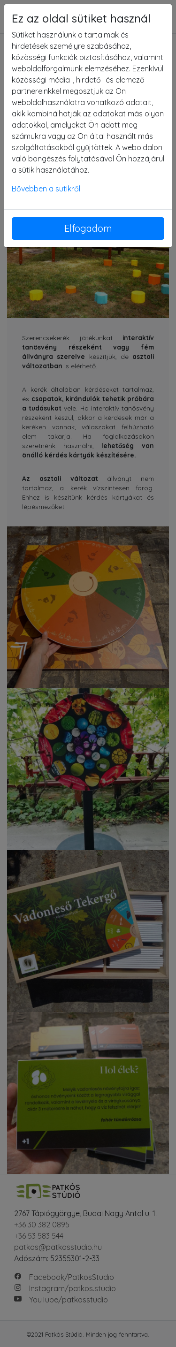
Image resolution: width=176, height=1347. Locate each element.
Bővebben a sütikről (46, 188)
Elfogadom (88, 228)
